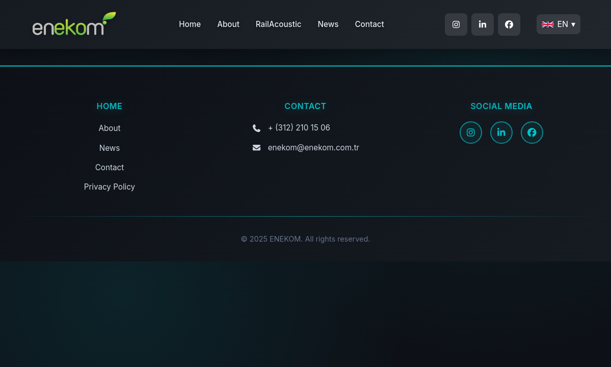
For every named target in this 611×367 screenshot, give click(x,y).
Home (190, 24)
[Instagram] (471, 132)
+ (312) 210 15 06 (299, 128)
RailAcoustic (279, 24)
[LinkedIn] (501, 132)
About (228, 24)
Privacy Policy (109, 187)
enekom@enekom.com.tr (313, 147)
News (328, 24)
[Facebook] (532, 132)
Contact (369, 24)
